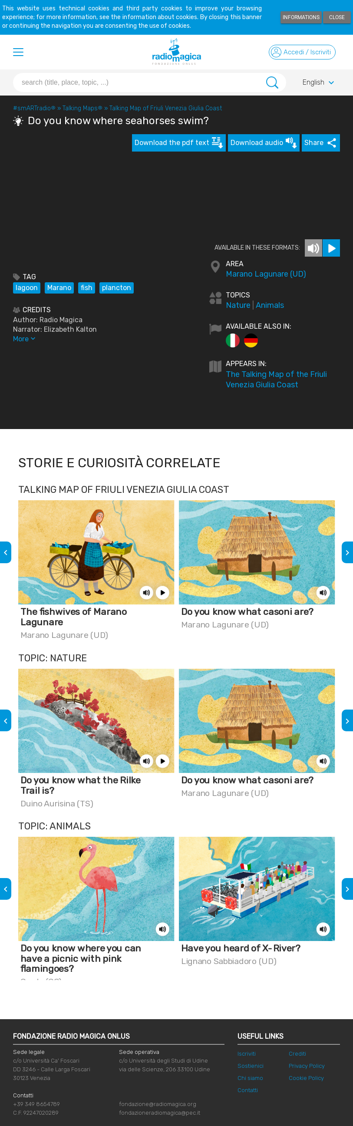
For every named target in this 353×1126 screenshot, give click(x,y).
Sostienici (251, 1066)
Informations (301, 17)
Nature (238, 305)
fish (86, 288)
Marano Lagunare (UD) (266, 274)
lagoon (27, 288)
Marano (59, 288)
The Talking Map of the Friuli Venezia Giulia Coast (276, 380)
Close (337, 17)
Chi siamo (250, 1078)
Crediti (297, 1053)
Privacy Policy (307, 1066)
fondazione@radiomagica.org (157, 1104)
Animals (270, 305)
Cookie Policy (306, 1078)
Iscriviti (247, 1053)
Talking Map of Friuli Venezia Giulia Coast (165, 108)
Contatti (248, 1090)
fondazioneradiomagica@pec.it (159, 1112)
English (320, 83)
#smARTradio (34, 108)
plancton (116, 288)
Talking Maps (82, 108)
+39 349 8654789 (36, 1104)
